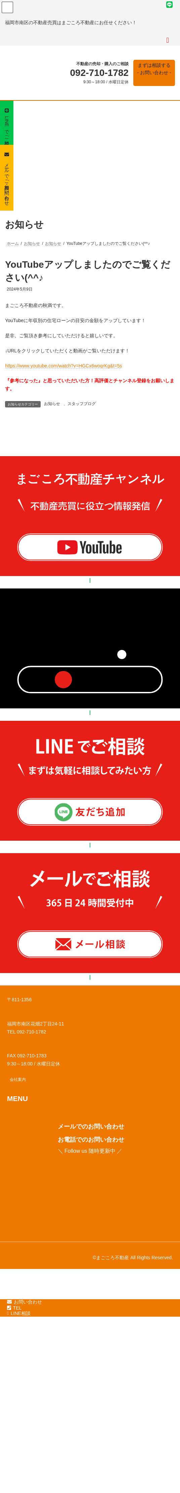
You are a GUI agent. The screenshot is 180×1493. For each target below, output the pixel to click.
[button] (154, 73)
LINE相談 (19, 1482)
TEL (14, 1477)
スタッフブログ (82, 403)
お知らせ (52, 403)
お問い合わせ (24, 1471)
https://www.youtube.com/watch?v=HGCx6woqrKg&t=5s (63, 365)
